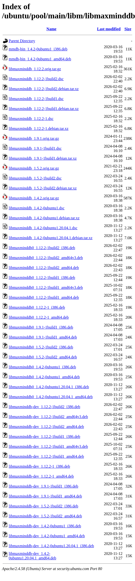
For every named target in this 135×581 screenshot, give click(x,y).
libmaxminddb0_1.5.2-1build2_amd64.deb (43, 357)
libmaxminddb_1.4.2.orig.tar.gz (34, 198)
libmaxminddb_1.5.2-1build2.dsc (35, 178)
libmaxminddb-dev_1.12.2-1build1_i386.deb (44, 436)
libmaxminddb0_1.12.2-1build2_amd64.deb (44, 268)
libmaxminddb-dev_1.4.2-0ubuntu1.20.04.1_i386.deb (51, 546)
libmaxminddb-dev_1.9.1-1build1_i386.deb (43, 486)
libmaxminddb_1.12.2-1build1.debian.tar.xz (44, 109)
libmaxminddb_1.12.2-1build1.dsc (36, 99)
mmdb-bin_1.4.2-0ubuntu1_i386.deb (38, 49)
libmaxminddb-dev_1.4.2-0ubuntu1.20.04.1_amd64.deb (32, 555)
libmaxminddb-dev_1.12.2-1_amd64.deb (41, 476)
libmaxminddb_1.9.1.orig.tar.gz (34, 138)
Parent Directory (22, 41)
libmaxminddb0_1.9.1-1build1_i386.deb (41, 327)
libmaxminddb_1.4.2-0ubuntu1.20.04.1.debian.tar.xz (50, 238)
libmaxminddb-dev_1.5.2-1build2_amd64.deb (45, 516)
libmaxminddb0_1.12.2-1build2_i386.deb (42, 248)
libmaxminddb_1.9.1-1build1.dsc (35, 148)
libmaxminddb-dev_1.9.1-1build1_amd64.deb (45, 496)
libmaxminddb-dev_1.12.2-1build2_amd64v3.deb (48, 417)
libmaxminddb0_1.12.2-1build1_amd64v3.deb (46, 287)
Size (127, 29)
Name (51, 29)
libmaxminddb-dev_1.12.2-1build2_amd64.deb (46, 427)
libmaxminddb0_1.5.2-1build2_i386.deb (41, 347)
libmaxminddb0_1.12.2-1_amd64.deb (39, 317)
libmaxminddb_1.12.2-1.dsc (31, 118)
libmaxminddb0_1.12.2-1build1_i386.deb (42, 277)
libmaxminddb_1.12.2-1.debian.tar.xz (38, 128)
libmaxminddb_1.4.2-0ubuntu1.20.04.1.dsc (43, 228)
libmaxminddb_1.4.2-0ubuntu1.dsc (36, 208)
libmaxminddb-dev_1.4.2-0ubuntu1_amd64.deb (47, 536)
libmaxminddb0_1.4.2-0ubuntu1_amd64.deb (44, 377)
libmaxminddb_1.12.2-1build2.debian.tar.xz (44, 89)
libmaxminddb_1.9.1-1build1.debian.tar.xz (43, 158)
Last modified (109, 29)
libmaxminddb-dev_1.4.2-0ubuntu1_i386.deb (45, 526)
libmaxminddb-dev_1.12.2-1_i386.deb (39, 466)
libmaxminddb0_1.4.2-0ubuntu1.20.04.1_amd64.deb (51, 397)
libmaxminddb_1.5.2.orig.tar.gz (34, 168)
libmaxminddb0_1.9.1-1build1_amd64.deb (43, 337)
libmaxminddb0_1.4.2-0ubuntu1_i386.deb (42, 367)
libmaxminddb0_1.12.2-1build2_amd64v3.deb (46, 258)
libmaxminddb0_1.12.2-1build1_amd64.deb (44, 297)
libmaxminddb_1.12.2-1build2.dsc (36, 79)
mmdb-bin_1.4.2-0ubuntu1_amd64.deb (40, 59)
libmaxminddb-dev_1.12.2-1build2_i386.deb (44, 407)
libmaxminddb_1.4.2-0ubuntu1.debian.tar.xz (44, 218)
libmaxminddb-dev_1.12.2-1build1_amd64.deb (46, 456)
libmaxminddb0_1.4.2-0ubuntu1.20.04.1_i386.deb (49, 387)
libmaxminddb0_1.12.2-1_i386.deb (37, 307)
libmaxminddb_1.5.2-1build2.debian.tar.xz (43, 188)
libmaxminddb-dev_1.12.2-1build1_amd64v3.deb (48, 446)
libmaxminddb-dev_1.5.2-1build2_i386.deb (43, 506)
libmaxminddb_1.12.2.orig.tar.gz (35, 69)
